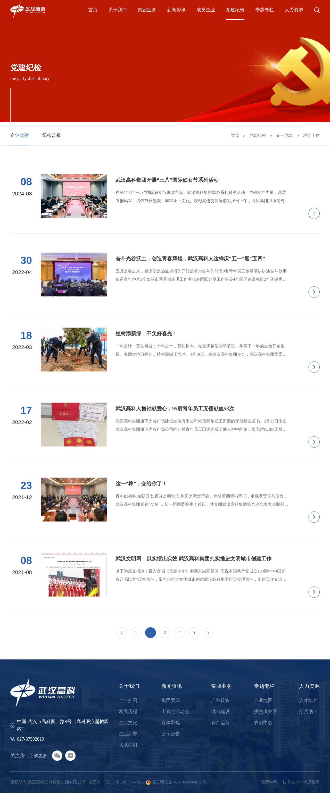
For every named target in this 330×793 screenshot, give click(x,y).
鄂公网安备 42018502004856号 (179, 782)
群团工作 (311, 135)
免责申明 (269, 782)
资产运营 (220, 722)
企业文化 (128, 722)
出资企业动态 (175, 711)
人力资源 (294, 9)
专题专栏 (264, 9)
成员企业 (205, 9)
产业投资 (220, 700)
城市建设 (220, 711)
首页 (92, 9)
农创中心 (263, 722)
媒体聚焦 (170, 722)
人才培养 (308, 700)
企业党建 (19, 135)
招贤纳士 (308, 711)
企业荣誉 (128, 733)
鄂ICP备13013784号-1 (124, 782)
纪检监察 (51, 135)
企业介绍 (128, 700)
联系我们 (128, 744)
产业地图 (263, 700)
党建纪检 (235, 9)
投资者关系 (265, 711)
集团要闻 (170, 700)
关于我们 (117, 9)
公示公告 (170, 733)
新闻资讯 (176, 9)
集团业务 (147, 9)
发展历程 (128, 711)
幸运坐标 (311, 782)
